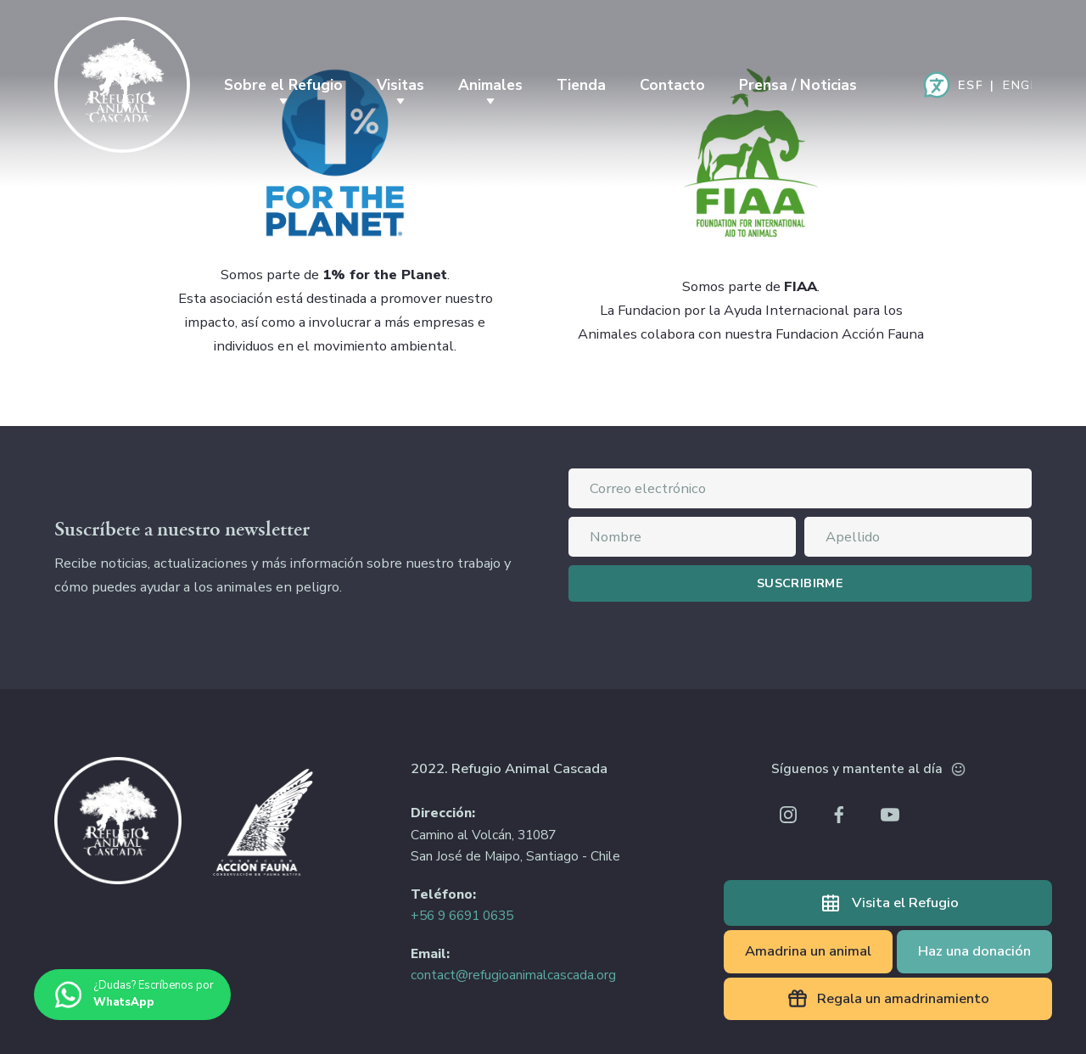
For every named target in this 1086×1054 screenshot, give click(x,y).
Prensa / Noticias (798, 85)
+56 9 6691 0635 (462, 915)
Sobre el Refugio (283, 85)
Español (970, 84)
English (1017, 84)
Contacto (672, 85)
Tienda (581, 85)
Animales (490, 85)
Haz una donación (974, 951)
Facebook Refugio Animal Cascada (839, 815)
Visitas (400, 85)
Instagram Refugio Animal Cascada (788, 815)
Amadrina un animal (808, 951)
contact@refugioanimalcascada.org (513, 975)
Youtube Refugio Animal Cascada (890, 815)
